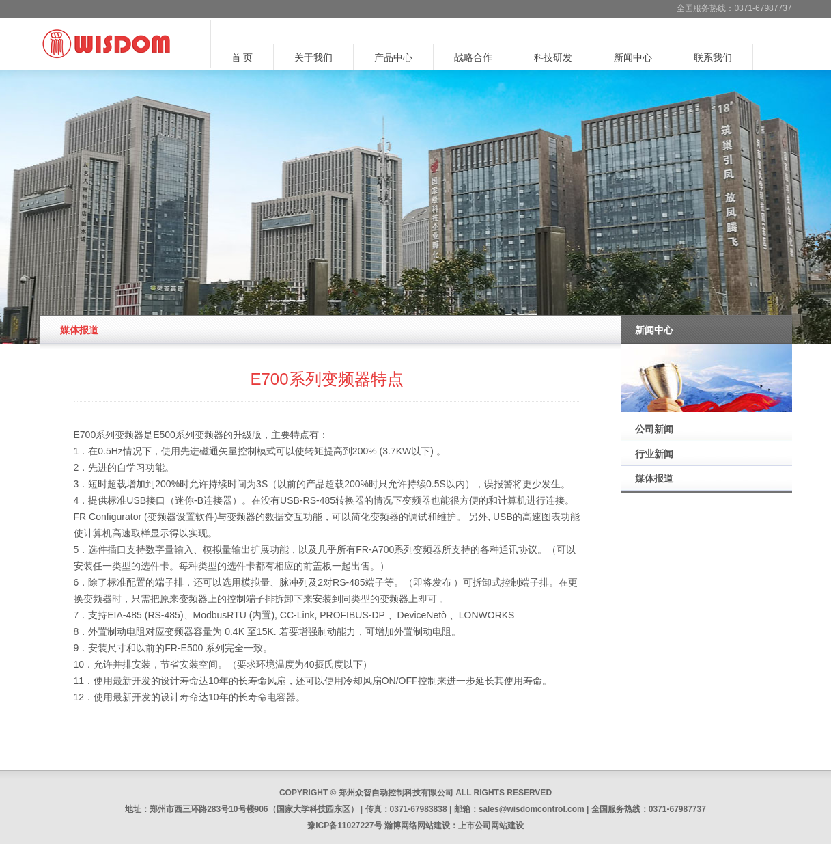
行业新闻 (654, 453)
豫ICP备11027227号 (344, 825)
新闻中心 (633, 57)
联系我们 (713, 57)
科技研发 (553, 57)
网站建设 (433, 825)
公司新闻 (654, 429)
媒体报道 (654, 478)
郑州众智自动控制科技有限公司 (396, 793)
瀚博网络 (400, 825)
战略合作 (473, 57)
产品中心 (393, 57)
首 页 (242, 57)
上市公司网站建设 (491, 825)
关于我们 (313, 57)
